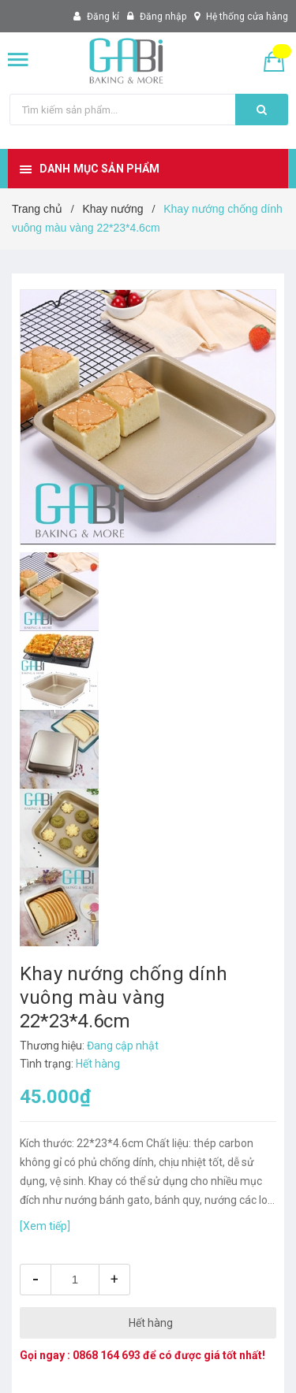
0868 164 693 (107, 1355)
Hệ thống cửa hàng (247, 16)
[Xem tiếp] (45, 1226)
